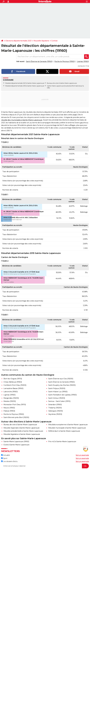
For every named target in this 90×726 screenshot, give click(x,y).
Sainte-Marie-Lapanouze (55, 86)
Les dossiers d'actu (9, 461)
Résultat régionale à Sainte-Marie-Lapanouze (21, 428)
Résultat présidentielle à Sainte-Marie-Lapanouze (23, 431)
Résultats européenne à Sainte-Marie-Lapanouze (68, 425)
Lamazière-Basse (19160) (13, 388)
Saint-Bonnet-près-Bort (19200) (16, 417)
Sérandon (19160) (55, 404)
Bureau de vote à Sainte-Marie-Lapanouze (20, 425)
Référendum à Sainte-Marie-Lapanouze (64, 431)
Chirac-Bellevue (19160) (13, 382)
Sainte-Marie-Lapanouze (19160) (16, 441)
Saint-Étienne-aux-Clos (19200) (60, 379)
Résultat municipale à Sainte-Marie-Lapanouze (67, 428)
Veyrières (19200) (55, 414)
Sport (4, 458)
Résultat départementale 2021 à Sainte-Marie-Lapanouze (24, 83)
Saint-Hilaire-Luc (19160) (57, 392)
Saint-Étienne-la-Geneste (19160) (39, 61)
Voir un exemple (82, 455)
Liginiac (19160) (83, 61)
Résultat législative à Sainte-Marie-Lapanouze (22, 434)
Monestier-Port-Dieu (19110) (15, 404)
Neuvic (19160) (9, 408)
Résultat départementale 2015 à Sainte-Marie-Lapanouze (24, 86)
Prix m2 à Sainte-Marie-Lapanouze (62, 441)
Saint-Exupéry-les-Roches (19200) (61, 385)
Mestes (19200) (10, 401)
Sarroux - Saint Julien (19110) (59, 401)
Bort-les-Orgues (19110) (13, 379)
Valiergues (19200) (55, 411)
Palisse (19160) (9, 411)
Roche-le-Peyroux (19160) (64, 61)
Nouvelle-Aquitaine (41, 41)
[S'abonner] (45, 466)
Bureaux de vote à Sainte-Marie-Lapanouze (62, 83)
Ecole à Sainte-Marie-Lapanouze (16, 445)
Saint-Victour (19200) (56, 398)
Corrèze (54, 41)
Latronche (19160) (11, 392)
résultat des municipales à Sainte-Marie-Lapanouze (21, 120)
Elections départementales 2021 (19, 41)
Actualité (5, 455)
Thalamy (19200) (55, 408)
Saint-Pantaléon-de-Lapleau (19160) (62, 395)
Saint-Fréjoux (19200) (56, 388)
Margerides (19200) (11, 398)
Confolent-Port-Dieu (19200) (15, 385)
